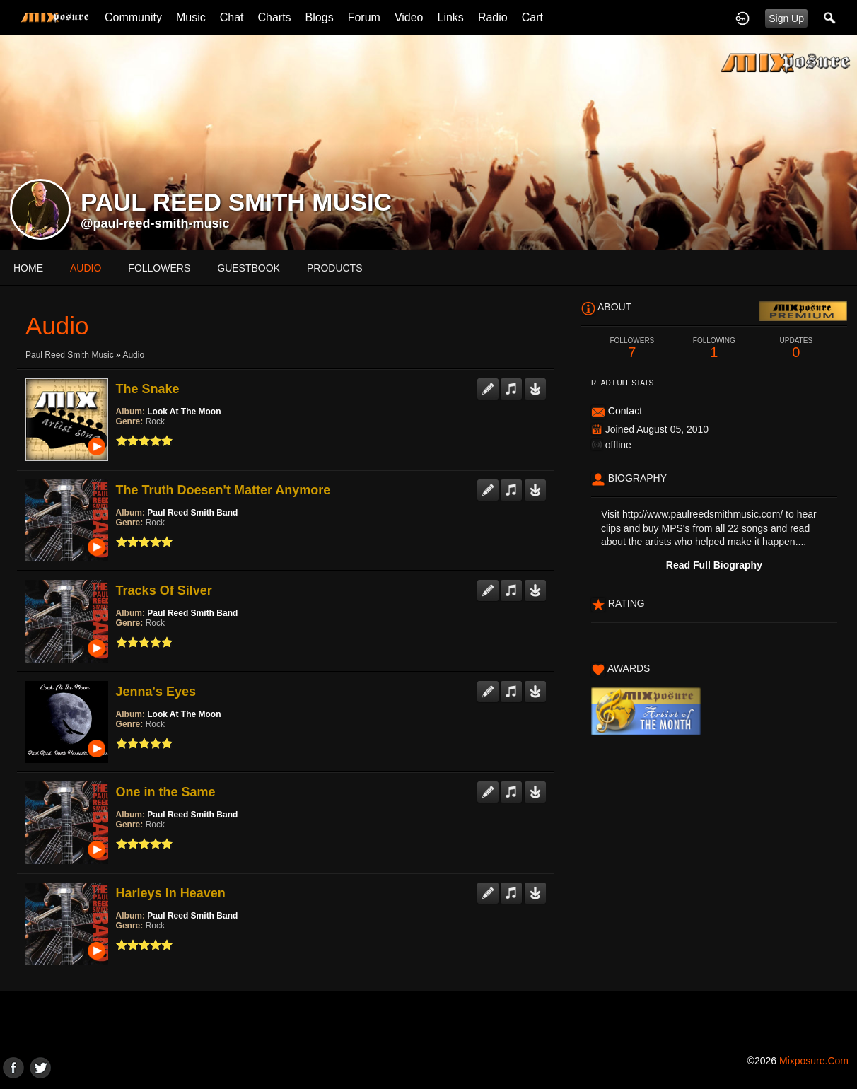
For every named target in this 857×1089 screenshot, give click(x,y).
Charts (274, 17)
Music (191, 17)
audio (85, 268)
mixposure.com (814, 1060)
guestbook (248, 268)
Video (409, 17)
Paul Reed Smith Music (69, 355)
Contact (625, 411)
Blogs (319, 17)
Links (451, 17)
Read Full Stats (622, 383)
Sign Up (786, 18)
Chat (232, 17)
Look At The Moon (184, 412)
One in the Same (166, 792)
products (335, 268)
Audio (133, 355)
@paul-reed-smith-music (155, 223)
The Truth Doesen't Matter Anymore (223, 490)
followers (159, 268)
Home (28, 268)
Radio (493, 17)
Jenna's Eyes (156, 692)
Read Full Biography (714, 565)
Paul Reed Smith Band (192, 513)
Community (133, 17)
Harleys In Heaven (171, 893)
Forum (364, 17)
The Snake (148, 389)
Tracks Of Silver (164, 590)
